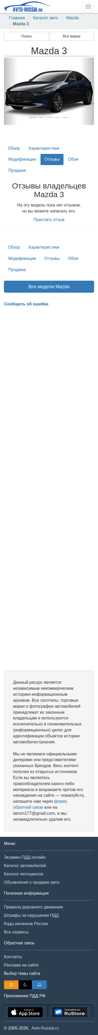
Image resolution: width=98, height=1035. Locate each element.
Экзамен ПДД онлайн (24, 857)
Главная (17, 18)
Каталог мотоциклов (23, 874)
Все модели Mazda (49, 286)
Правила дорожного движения (33, 907)
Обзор (14, 148)
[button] (11, 91)
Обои (73, 159)
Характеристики (43, 148)
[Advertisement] (49, 489)
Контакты (13, 957)
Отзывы (52, 159)
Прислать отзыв (49, 219)
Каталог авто (45, 18)
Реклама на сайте (21, 965)
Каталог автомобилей (25, 865)
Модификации (22, 159)
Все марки (71, 36)
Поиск (26, 36)
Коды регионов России (26, 923)
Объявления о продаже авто (31, 882)
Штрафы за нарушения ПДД (31, 915)
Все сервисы (16, 932)
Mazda (72, 18)
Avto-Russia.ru (45, 1028)
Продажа (17, 170)
